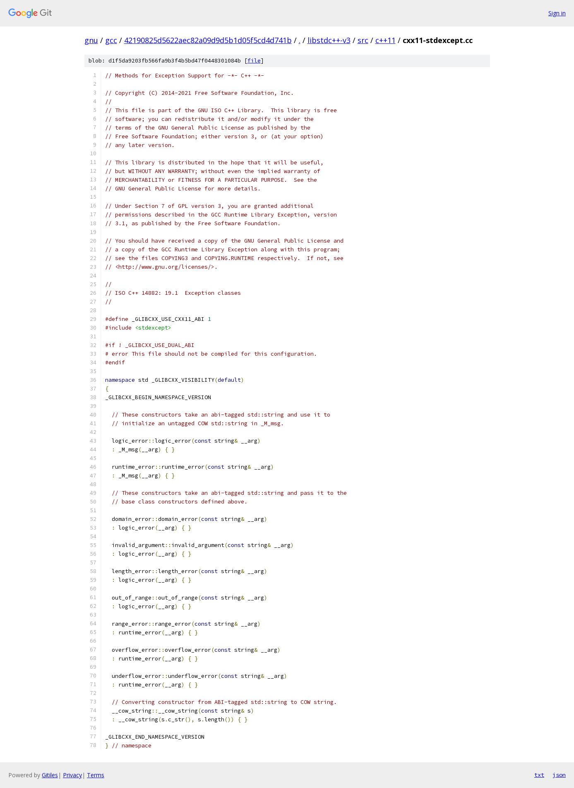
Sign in (557, 13)
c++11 (385, 40)
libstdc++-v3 (329, 40)
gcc (111, 40)
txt (539, 774)
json (559, 774)
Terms (95, 775)
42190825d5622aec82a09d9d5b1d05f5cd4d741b (208, 40)
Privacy (72, 775)
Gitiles (50, 775)
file (254, 60)
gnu (91, 40)
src (363, 40)
